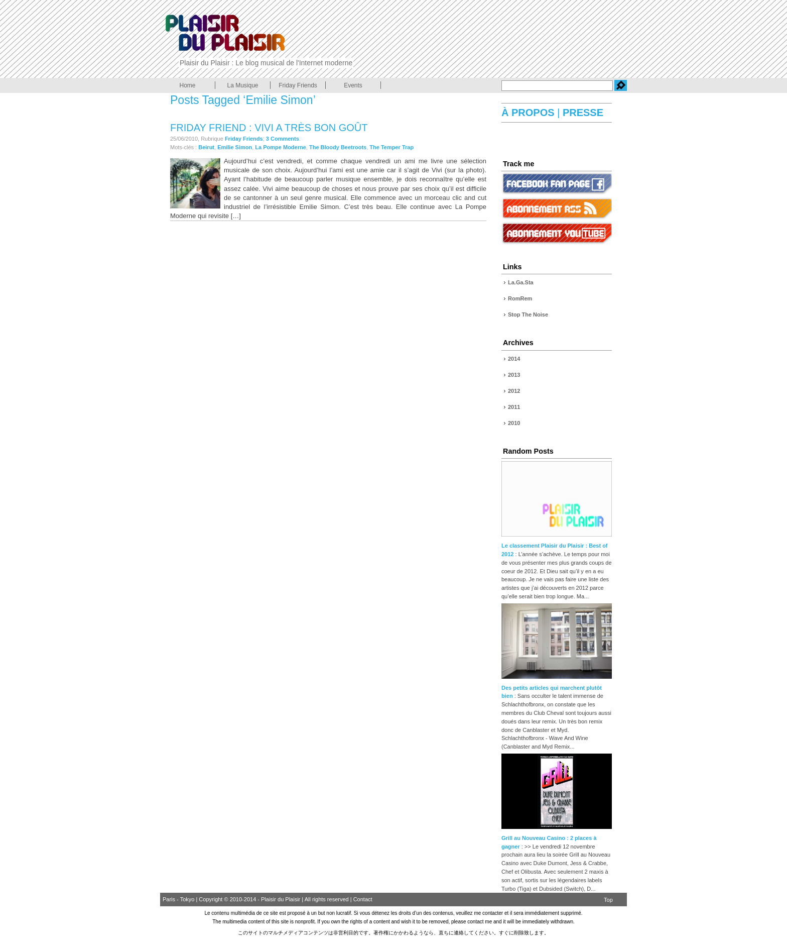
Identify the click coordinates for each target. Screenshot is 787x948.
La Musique (242, 85)
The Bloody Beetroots (337, 147)
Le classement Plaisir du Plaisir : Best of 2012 (556, 545)
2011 (514, 407)
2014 (514, 359)
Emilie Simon (234, 147)
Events (353, 85)
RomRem (520, 298)
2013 (514, 375)
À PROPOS (529, 112)
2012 (514, 391)
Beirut (206, 147)
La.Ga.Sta (521, 282)
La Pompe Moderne (280, 147)
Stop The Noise (528, 314)
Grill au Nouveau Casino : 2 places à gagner (556, 838)
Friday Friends (298, 85)
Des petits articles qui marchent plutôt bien (556, 687)
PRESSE (581, 112)
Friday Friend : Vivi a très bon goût (268, 127)
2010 (514, 423)
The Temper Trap (391, 147)
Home (187, 85)
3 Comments (282, 139)
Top (608, 900)
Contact (362, 899)
